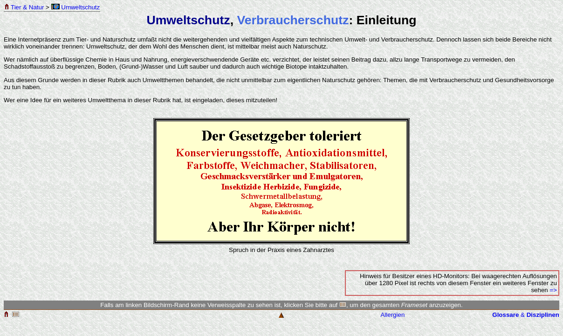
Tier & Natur (24, 7)
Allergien (392, 314)
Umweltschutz (75, 7)
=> (553, 290)
